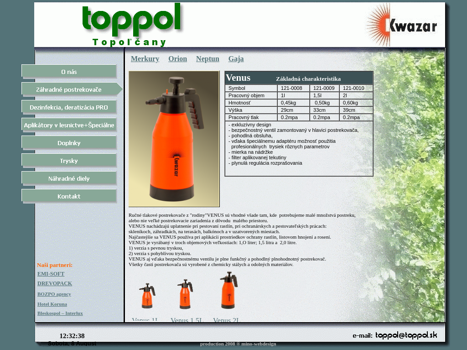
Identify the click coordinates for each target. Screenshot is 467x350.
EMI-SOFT (50, 274)
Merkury (145, 59)
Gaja (236, 59)
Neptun (207, 59)
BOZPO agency (54, 294)
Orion (177, 59)
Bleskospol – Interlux (60, 313)
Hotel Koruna (52, 304)
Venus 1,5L (187, 320)
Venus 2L (227, 320)
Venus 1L (146, 320)
